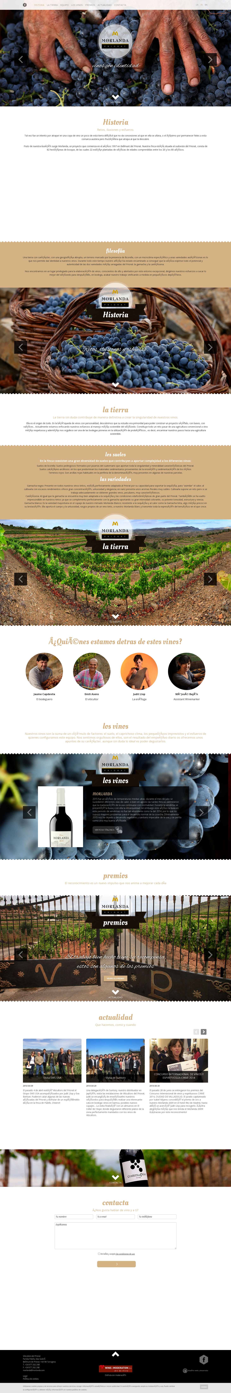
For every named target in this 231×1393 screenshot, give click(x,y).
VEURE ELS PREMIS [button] (115, 978)
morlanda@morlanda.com (34, 1370)
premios (90, 4)
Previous (20, 59)
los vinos (77, 4)
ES (202, 4)
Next (210, 59)
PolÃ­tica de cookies (31, 1379)
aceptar (204, 1387)
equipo (64, 4)
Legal (25, 1376)
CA (197, 4)
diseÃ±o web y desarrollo (195, 1370)
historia (39, 4)
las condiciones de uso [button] (125, 1254)
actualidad (105, 4)
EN (206, 4)
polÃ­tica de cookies (79, 1390)
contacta (120, 4)
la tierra (52, 4)
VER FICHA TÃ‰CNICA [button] (104, 830)
